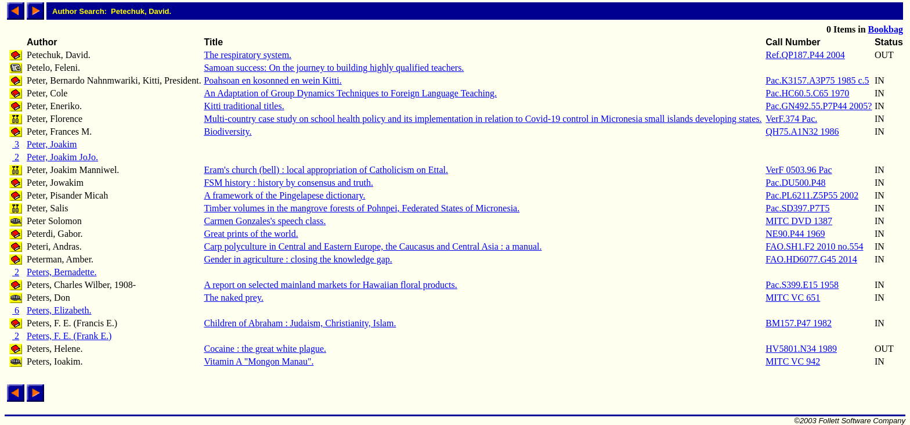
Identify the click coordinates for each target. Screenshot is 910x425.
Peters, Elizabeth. (59, 310)
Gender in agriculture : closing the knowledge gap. (298, 259)
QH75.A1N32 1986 (802, 131)
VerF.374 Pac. (791, 119)
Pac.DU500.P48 (795, 183)
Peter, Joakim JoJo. (62, 157)
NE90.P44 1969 (795, 234)
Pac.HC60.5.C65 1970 (807, 93)
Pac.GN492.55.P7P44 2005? (818, 106)
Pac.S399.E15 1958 (802, 285)
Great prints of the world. (251, 234)
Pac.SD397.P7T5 (797, 208)
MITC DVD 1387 (798, 221)
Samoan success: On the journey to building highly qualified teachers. (334, 68)
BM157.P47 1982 (798, 323)
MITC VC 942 (792, 361)
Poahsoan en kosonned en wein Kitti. (272, 80)
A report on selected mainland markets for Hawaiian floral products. (330, 285)
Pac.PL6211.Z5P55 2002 (811, 195)
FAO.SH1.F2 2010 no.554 (814, 246)
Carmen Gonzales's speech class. (265, 221)
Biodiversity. (227, 131)
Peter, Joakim (52, 144)
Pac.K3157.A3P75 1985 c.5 (817, 80)
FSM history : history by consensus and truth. (288, 183)
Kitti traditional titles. (244, 106)
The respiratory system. (247, 55)
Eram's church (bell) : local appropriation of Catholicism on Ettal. (326, 170)
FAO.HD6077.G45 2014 (811, 259)
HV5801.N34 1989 (801, 349)
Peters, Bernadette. (61, 272)
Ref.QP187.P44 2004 (804, 55)
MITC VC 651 (792, 297)
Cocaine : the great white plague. (265, 349)
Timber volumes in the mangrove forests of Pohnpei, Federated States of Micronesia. (361, 208)
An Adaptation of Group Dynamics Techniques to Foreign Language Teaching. (350, 93)
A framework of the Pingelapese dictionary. (284, 195)
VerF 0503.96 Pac (798, 170)
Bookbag (885, 29)
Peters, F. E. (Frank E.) (69, 336)
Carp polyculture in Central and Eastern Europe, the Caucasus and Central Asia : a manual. (372, 246)
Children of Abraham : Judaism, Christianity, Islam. (300, 323)
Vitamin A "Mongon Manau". (258, 361)
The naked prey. (233, 297)
